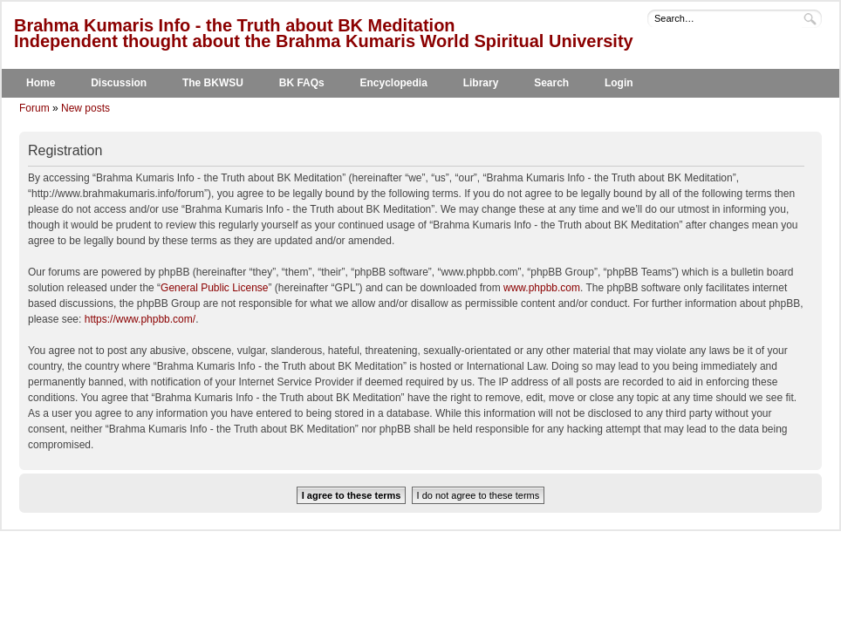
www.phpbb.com (541, 288)
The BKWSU (212, 83)
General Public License (214, 288)
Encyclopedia (393, 83)
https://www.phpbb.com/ (140, 319)
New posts (85, 108)
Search (551, 83)
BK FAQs (302, 83)
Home (40, 83)
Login (619, 83)
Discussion (119, 83)
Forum (34, 108)
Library (481, 83)
